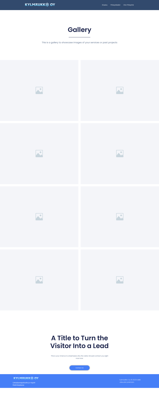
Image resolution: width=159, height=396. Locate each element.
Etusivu (104, 5)
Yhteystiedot (115, 5)
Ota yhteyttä (128, 5)
